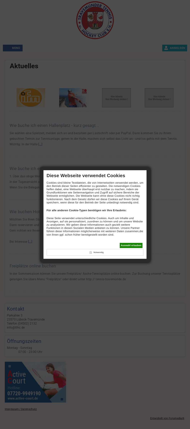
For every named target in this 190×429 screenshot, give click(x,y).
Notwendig (98, 252)
